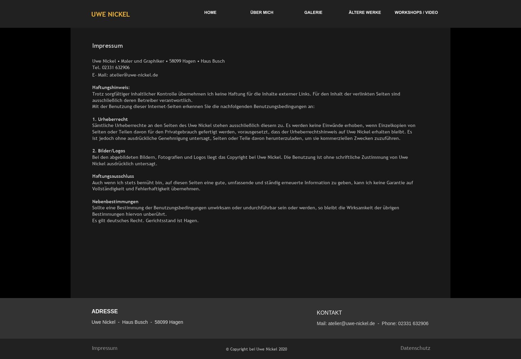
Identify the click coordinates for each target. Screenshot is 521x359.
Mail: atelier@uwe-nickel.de (346, 323)
